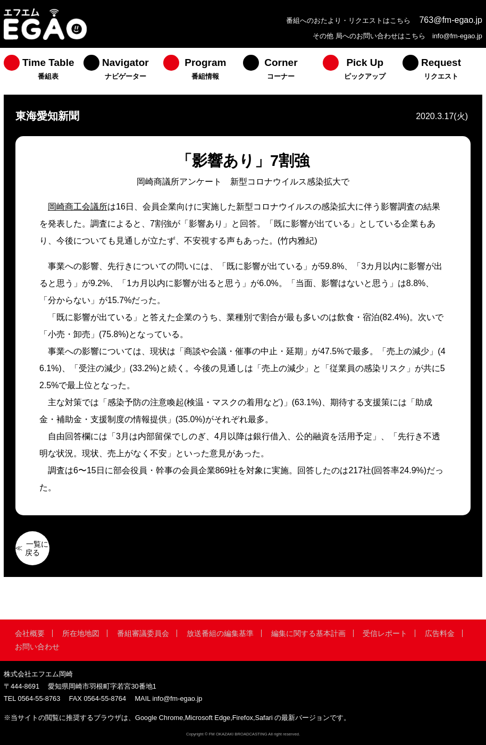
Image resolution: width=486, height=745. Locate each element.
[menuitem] (43, 71)
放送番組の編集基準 (220, 633)
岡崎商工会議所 (77, 206)
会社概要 (30, 633)
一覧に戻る (36, 548)
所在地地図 (80, 633)
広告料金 (440, 633)
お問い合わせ (37, 646)
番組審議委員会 (143, 633)
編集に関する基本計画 (308, 633)
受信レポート (385, 633)
